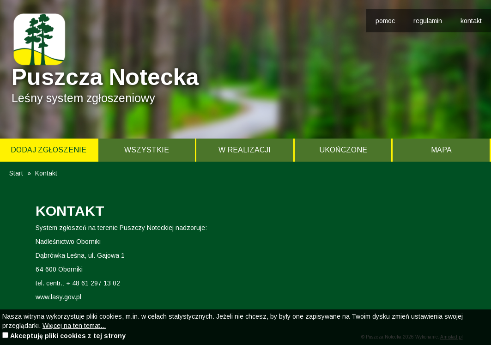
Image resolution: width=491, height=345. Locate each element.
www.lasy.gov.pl (58, 297)
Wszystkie (146, 150)
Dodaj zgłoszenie (48, 150)
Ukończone (343, 150)
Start (16, 173)
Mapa (441, 150)
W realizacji (244, 150)
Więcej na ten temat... (74, 325)
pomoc (385, 20)
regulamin (427, 20)
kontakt (471, 20)
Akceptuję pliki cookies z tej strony (68, 335)
